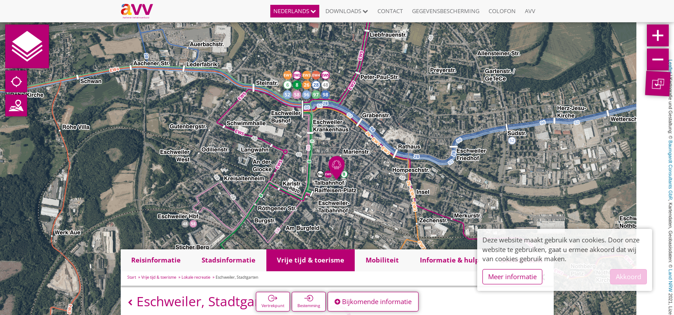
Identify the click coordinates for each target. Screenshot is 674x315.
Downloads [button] (346, 11)
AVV (530, 11)
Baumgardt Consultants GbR (670, 170)
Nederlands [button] (294, 11)
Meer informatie (512, 276)
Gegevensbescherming (445, 11)
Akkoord (628, 276)
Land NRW (670, 280)
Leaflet (670, 67)
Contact (390, 11)
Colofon (502, 11)
